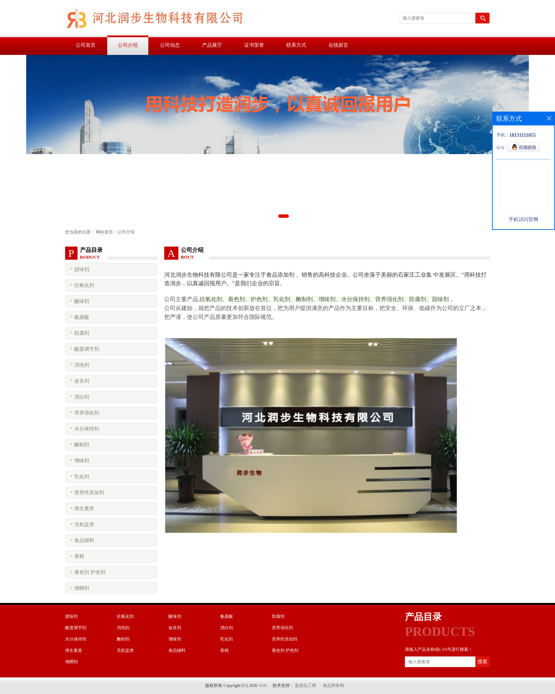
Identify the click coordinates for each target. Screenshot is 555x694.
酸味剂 (81, 301)
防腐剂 (81, 333)
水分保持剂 (86, 428)
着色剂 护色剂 (89, 572)
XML (263, 685)
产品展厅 (212, 45)
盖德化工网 (305, 685)
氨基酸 (81, 317)
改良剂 (81, 381)
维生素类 (84, 508)
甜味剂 (81, 269)
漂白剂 (81, 397)
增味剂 (81, 460)
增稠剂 (81, 588)
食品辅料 (84, 540)
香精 (79, 556)
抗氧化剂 (84, 285)
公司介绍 (128, 45)
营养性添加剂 (89, 492)
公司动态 (170, 45)
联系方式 (296, 45)
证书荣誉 (254, 45)
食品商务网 (333, 685)
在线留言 (338, 45)
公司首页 (86, 45)
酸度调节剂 (86, 349)
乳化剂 (81, 476)
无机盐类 (84, 524)
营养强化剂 (86, 413)
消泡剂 (81, 365)
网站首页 (104, 232)
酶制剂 (81, 444)
